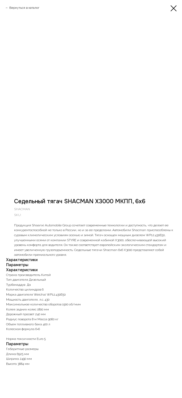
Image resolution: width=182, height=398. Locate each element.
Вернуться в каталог (24, 8)
